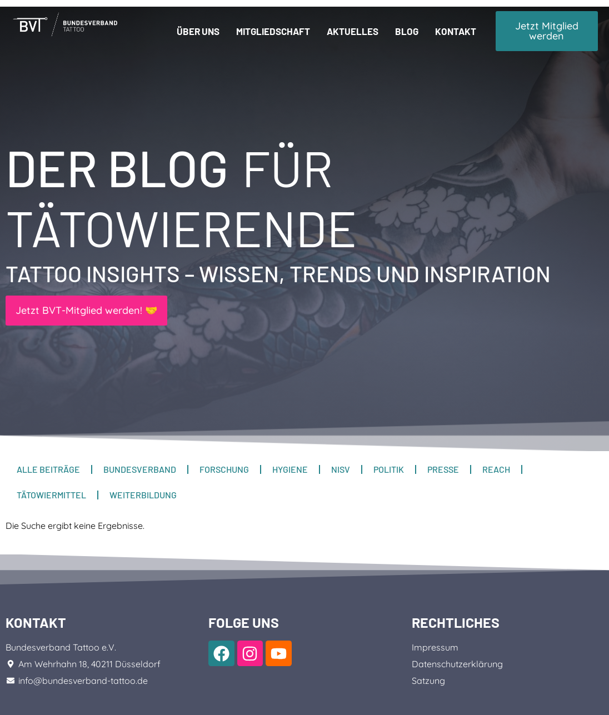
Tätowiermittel (51, 494)
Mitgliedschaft (273, 31)
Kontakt (455, 31)
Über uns (198, 31)
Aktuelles (352, 31)
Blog (406, 31)
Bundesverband (139, 469)
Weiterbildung (143, 494)
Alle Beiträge (48, 469)
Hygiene (290, 469)
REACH (496, 469)
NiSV (340, 469)
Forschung (224, 469)
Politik (388, 469)
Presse (443, 469)
